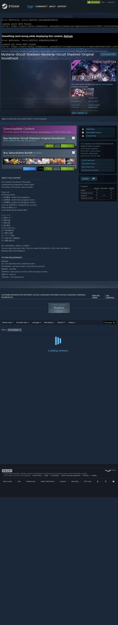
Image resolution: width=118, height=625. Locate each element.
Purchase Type (21, 325)
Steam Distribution (48, 609)
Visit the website (88, 163)
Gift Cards (87, 609)
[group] (59, 333)
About (52, 6)
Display (71, 325)
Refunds (86, 603)
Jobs (19, 609)
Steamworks (30, 609)
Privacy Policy (37, 603)
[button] (67, 149)
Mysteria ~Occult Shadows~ (30, 54)
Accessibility (55, 603)
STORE (30, 6)
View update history (88, 166)
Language (35, 325)
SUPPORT (61, 6)
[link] (52, 149)
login (103, 2)
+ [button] (86, 116)
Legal (46, 603)
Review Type (7, 325)
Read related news (88, 170)
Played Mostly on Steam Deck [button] (74, 333)
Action (74, 116)
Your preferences (110, 299)
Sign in (4, 122)
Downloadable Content (48, 54)
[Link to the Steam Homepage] (12, 8)
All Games (4, 54)
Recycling (74, 609)
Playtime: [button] (57, 333)
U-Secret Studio (94, 108)
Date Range (48, 325)
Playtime (60, 325)
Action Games (14, 54)
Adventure (81, 116)
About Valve (7, 609)
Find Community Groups (90, 173)
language (110, 2)
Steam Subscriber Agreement (70, 603)
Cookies (94, 603)
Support (63, 609)
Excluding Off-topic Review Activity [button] (38, 333)
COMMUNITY (41, 6)
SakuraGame (93, 110)
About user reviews (96, 299)
